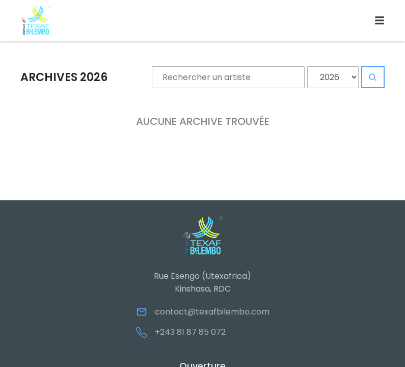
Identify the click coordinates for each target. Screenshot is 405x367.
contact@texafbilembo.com (212, 312)
